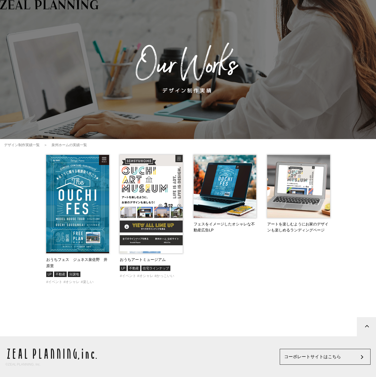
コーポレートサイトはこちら (312, 356)
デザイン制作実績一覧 (22, 145)
